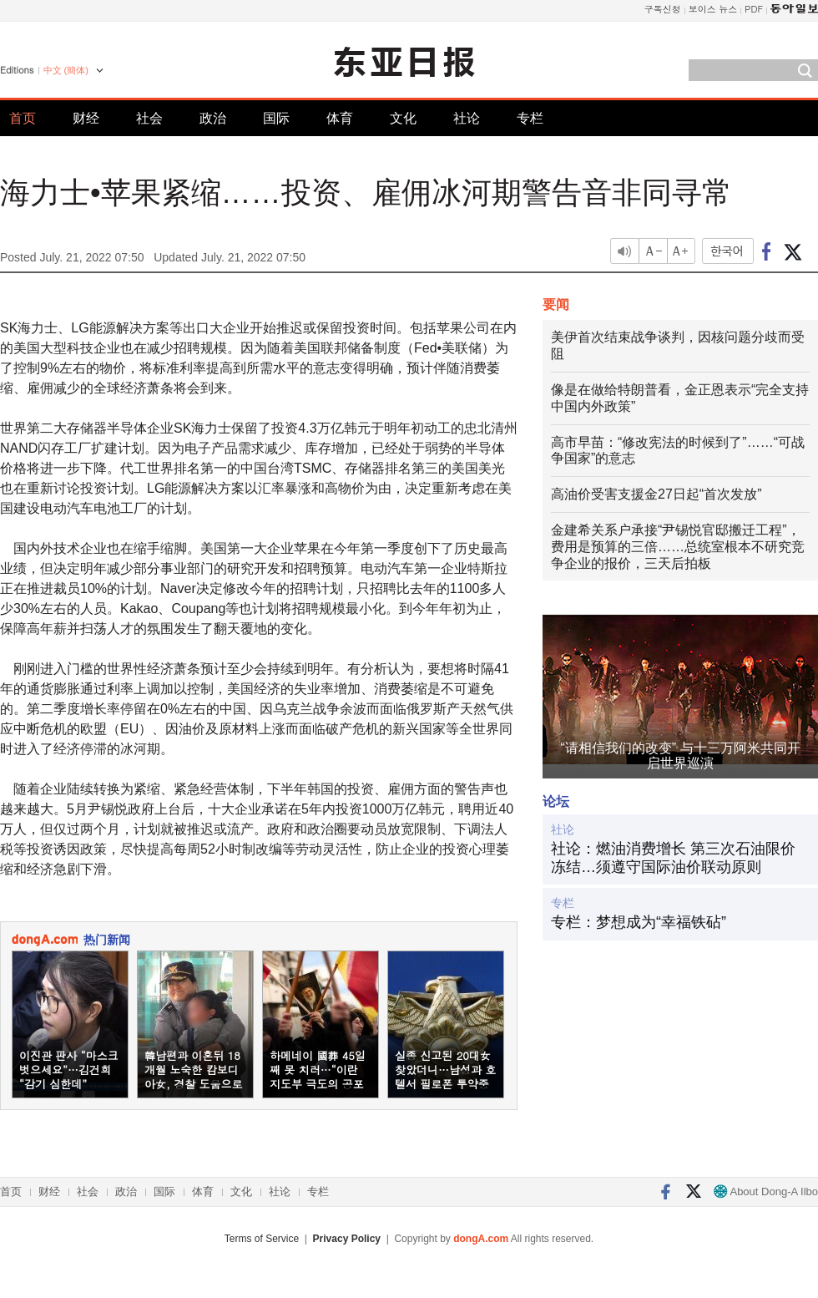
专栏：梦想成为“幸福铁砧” (638, 922)
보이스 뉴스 (713, 9)
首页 (22, 118)
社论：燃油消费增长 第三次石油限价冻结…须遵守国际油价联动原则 (673, 857)
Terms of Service (262, 1239)
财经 (86, 118)
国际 (276, 118)
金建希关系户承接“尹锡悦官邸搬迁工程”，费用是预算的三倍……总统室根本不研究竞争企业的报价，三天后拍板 (678, 546)
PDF (754, 9)
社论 (466, 118)
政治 (212, 118)
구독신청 (662, 9)
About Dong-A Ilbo (766, 1191)
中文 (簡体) (65, 70)
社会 (149, 118)
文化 (403, 118)
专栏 (530, 118)
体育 (339, 118)
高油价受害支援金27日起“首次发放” (656, 494)
